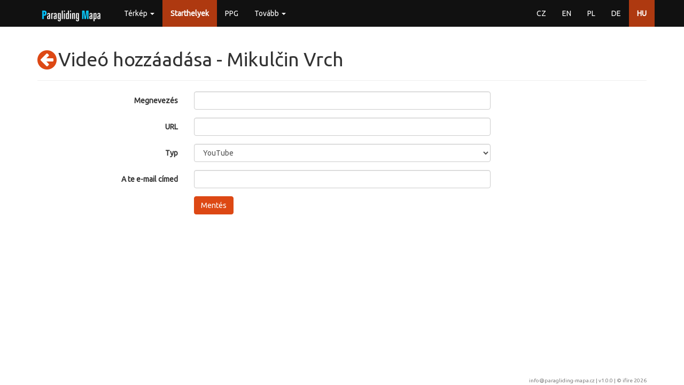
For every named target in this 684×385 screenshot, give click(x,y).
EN (566, 13)
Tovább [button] (270, 13)
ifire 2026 (635, 380)
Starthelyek (189, 13)
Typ (171, 153)
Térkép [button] (139, 13)
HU (642, 13)
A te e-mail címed (149, 179)
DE (616, 13)
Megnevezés (156, 100)
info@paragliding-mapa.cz (562, 380)
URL (171, 126)
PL (591, 13)
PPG (231, 13)
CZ (541, 13)
